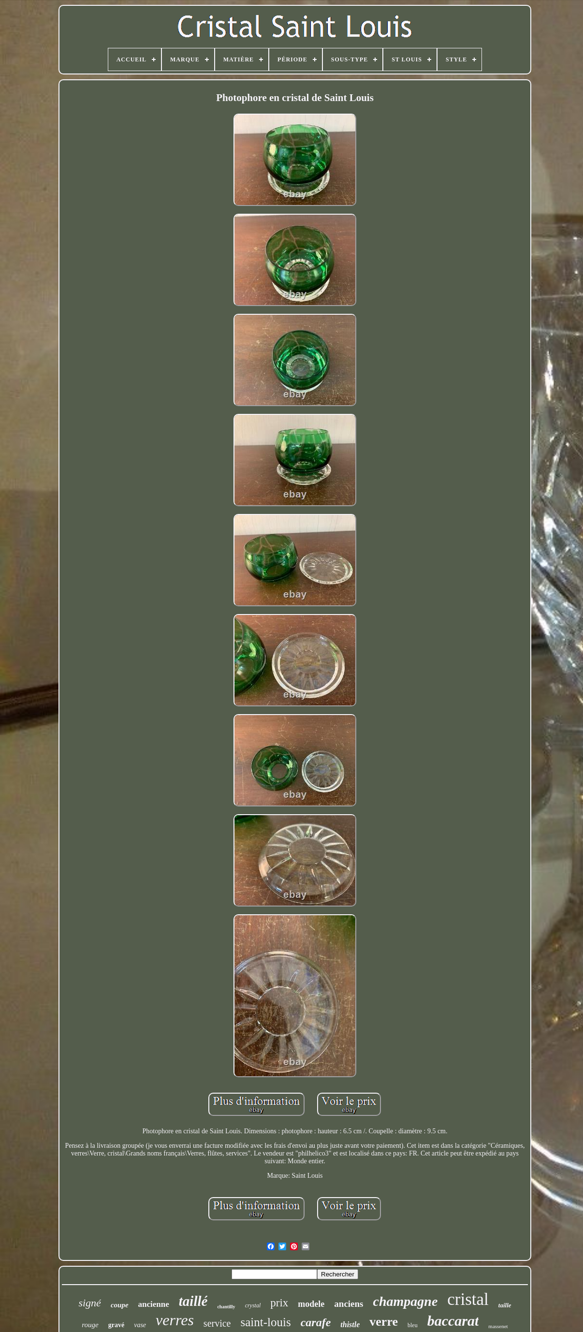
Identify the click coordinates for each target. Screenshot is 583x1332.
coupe (120, 1305)
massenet (498, 1326)
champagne (405, 1301)
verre (383, 1322)
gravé (116, 1325)
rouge (90, 1325)
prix (279, 1303)
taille (504, 1305)
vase (140, 1325)
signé (89, 1303)
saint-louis (266, 1322)
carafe (316, 1322)
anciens (348, 1304)
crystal (253, 1305)
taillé (193, 1301)
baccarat (453, 1321)
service (217, 1323)
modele (311, 1304)
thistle (350, 1324)
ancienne (153, 1304)
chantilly (226, 1306)
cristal (468, 1299)
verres (175, 1320)
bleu (413, 1325)
